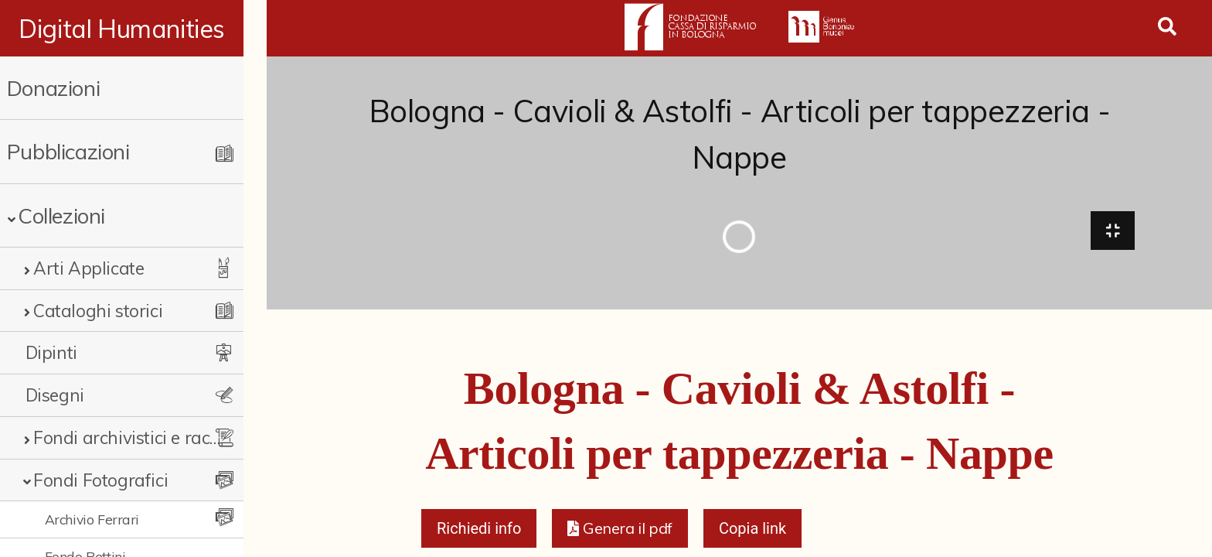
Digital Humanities (133, 28)
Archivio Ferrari (92, 519)
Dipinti (51, 352)
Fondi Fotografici (100, 480)
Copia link (752, 530)
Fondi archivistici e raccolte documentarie (136, 437)
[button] (619, 530)
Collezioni (61, 215)
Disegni (55, 395)
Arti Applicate (88, 268)
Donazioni (53, 87)
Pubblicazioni (68, 151)
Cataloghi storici (97, 310)
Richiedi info (479, 530)
